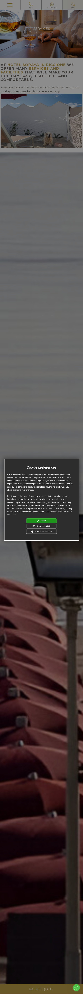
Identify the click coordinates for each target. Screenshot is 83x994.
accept (41, 521)
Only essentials (41, 526)
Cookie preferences (41, 531)
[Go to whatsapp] (76, 987)
